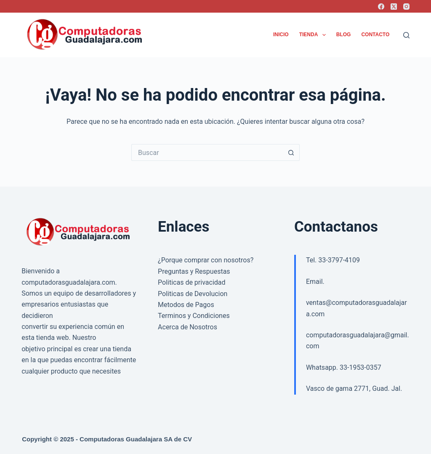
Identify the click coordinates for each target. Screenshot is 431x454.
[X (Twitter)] (394, 6)
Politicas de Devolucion (192, 294)
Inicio (281, 34)
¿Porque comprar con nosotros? (205, 260)
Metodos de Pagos (186, 305)
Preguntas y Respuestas (194, 271)
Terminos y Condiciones (194, 316)
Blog (343, 34)
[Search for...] (207, 152)
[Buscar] (406, 35)
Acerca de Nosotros (187, 327)
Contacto (375, 34)
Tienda (314, 35)
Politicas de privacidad (191, 282)
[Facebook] (381, 6)
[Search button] (291, 152)
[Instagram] (406, 6)
